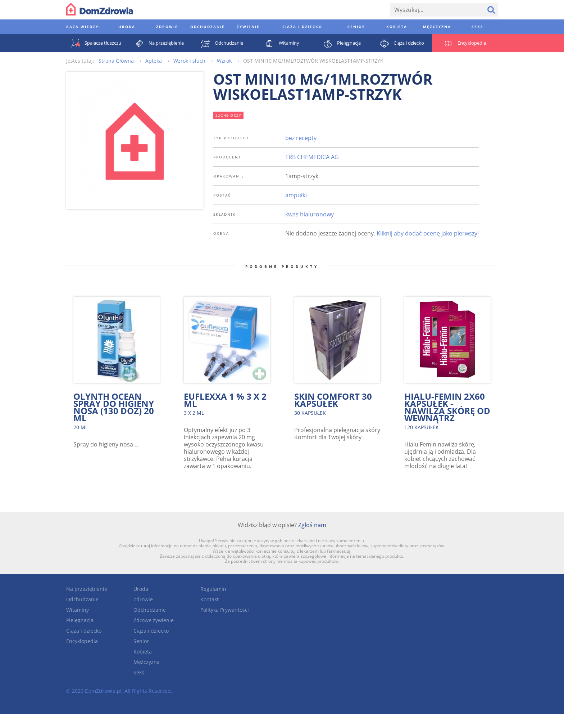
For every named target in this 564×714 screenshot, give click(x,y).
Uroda (140, 588)
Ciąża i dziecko (83, 630)
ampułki (296, 195)
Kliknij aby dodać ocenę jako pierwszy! (428, 233)
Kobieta (142, 651)
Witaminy (77, 609)
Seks (138, 672)
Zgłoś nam (312, 525)
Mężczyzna (146, 662)
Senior (141, 641)
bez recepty (301, 138)
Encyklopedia (82, 641)
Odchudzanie (82, 599)
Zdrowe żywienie (153, 620)
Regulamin (213, 588)
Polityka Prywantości (224, 609)
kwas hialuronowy (309, 214)
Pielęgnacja (80, 620)
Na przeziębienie (86, 588)
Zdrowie (143, 599)
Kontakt (209, 599)
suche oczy (228, 115)
